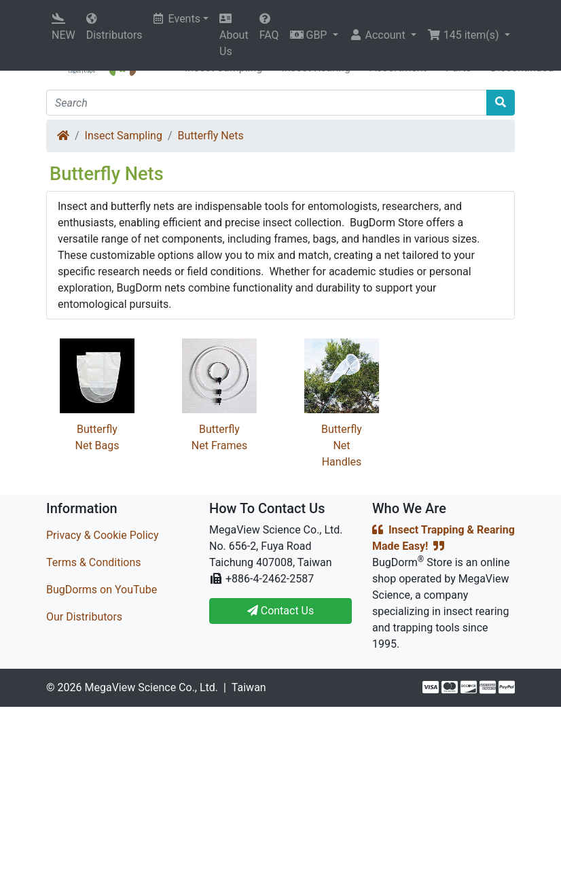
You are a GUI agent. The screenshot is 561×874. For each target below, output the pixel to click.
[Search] (266, 103)
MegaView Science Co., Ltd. (151, 687)
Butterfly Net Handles (341, 445)
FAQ (269, 27)
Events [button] (176, 18)
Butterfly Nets (211, 135)
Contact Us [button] (280, 610)
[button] (314, 35)
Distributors (114, 27)
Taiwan (249, 687)
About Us (234, 35)
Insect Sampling (123, 135)
